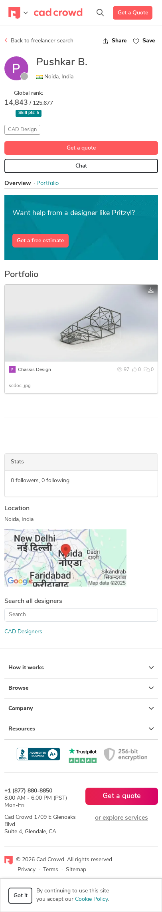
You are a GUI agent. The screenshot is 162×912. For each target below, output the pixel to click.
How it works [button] (81, 668)
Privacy (27, 870)
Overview (17, 184)
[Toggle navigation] (18, 13)
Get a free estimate (40, 241)
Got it (21, 896)
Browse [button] (81, 688)
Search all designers (33, 601)
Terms (50, 870)
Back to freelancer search (38, 41)
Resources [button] (81, 729)
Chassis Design (34, 369)
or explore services (121, 818)
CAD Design (22, 129)
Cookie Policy (91, 899)
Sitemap (76, 870)
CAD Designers (23, 632)
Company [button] (81, 708)
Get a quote (81, 148)
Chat (81, 166)
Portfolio (47, 184)
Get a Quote (133, 13)
